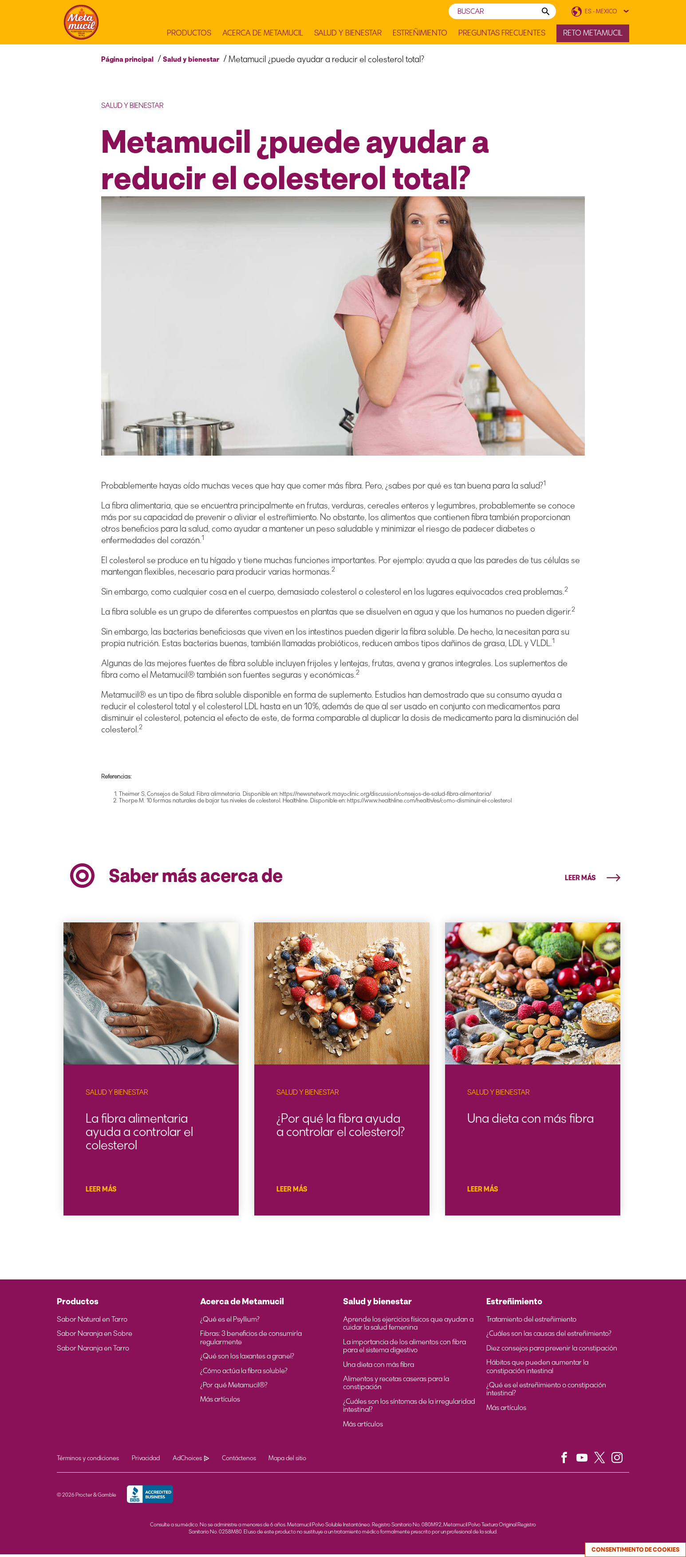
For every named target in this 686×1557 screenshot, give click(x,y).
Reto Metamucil (593, 32)
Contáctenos (240, 1461)
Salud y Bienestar (348, 33)
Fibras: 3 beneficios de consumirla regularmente (251, 1341)
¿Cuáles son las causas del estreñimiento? (548, 1337)
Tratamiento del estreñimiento (531, 1322)
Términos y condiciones (88, 1461)
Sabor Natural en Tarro (92, 1322)
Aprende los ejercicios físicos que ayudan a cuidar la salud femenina (408, 1326)
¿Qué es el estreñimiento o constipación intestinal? (546, 1392)
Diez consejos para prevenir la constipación (551, 1351)
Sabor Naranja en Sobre (94, 1337)
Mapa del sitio (289, 1461)
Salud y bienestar (191, 59)
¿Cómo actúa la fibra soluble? (244, 1374)
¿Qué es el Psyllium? (230, 1322)
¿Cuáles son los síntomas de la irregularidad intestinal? (409, 1408)
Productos (189, 33)
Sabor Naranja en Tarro (93, 1351)
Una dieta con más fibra (378, 1367)
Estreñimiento (420, 33)
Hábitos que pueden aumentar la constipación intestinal (537, 1369)
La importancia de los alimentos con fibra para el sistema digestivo (404, 1349)
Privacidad (146, 1461)
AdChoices (191, 1461)
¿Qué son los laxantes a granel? (247, 1359)
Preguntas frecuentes (501, 33)
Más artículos (220, 1402)
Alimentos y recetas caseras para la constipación (396, 1386)
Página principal (127, 59)
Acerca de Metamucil (262, 33)
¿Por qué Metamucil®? (234, 1388)
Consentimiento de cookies (635, 1549)
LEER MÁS (592, 878)
